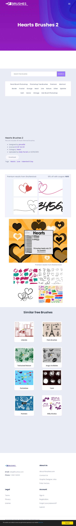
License (8, 503)
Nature (48, 88)
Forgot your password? (48, 503)
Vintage (36, 92)
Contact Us (43, 475)
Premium (53, 84)
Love (18, 161)
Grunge (29, 88)
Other (56, 88)
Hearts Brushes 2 (14, 137)
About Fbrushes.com (47, 471)
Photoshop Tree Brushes (39, 84)
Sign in (41, 495)
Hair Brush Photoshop (49, 92)
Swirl (22, 92)
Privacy (7, 499)
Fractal (21, 88)
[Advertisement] (21, 117)
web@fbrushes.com (16, 471)
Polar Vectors (44, 483)
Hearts (12, 161)
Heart (37, 88)
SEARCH (61, 74)
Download (12, 156)
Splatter (63, 88)
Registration (43, 499)
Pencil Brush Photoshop (19, 84)
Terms (7, 495)
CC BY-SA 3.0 (20, 146)
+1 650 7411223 (15, 474)
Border (14, 88)
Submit (42, 506)
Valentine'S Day (27, 161)
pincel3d (22, 144)
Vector (28, 92)
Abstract (62, 84)
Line (42, 88)
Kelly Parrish (23, 151)
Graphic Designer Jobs (47, 479)
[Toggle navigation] (69, 4)
